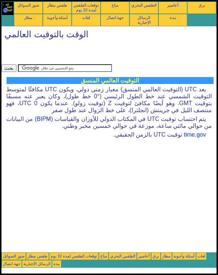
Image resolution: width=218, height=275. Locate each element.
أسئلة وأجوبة (57, 17)
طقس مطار (57, 5)
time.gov (195, 134)
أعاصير (172, 5)
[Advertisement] (87, 53)
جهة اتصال (115, 17)
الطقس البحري (144, 5)
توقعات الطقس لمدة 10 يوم (86, 7)
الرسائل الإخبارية (144, 19)
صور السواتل (28, 5)
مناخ (115, 5)
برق (202, 5)
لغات (86, 17)
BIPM (44, 119)
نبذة (173, 17)
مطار (28, 17)
